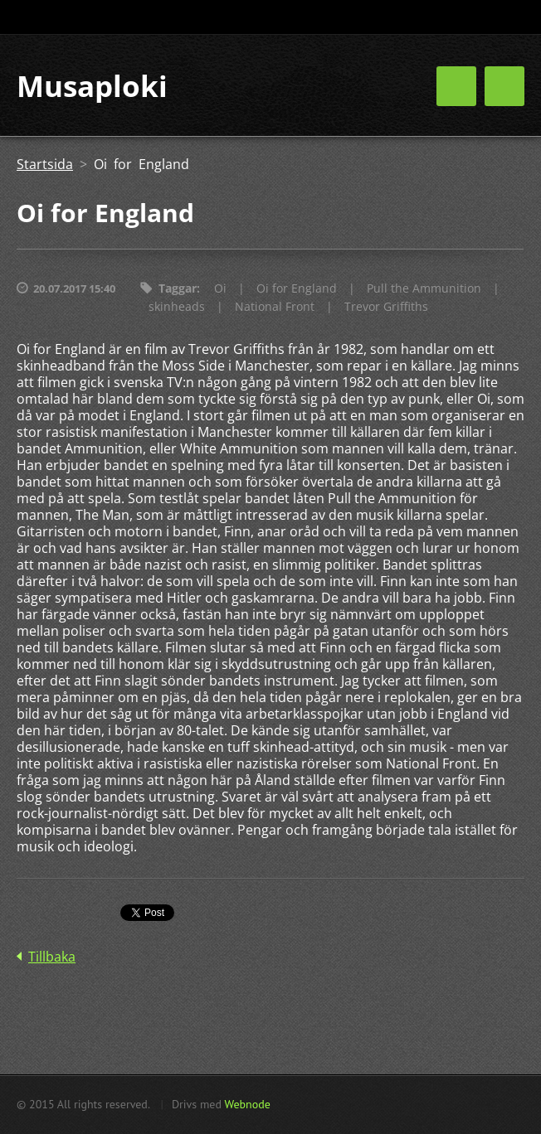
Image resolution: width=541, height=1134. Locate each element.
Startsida (45, 164)
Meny (504, 86)
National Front (274, 306)
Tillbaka (52, 956)
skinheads (177, 306)
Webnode (247, 1104)
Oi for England (296, 288)
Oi (220, 288)
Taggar (177, 288)
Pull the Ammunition (424, 288)
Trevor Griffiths (386, 306)
